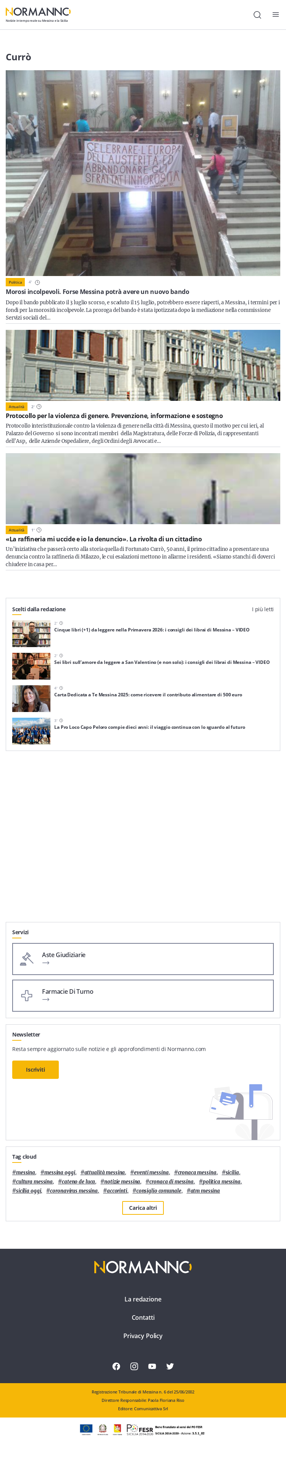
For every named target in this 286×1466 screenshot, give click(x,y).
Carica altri (143, 1207)
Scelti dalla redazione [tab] (39, 609)
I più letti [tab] (263, 609)
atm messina (205, 1191)
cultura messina (34, 1182)
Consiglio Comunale (158, 1191)
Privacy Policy (143, 1336)
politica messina (222, 1182)
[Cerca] (257, 14)
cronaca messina (197, 1172)
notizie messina (122, 1182)
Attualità (16, 406)
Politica (15, 282)
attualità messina (104, 1172)
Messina (25, 1172)
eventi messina (151, 1172)
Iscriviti (35, 1069)
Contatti (143, 1317)
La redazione (142, 1299)
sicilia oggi (28, 1191)
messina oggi (59, 1172)
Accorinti (117, 1191)
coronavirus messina (74, 1191)
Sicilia (232, 1172)
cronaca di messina (171, 1182)
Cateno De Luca (78, 1182)
